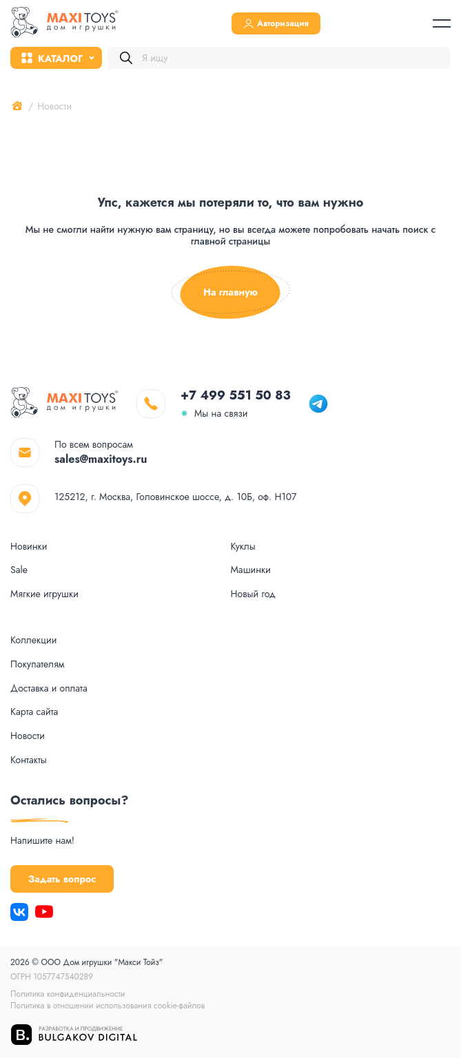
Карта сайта (34, 712)
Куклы (243, 546)
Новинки (28, 546)
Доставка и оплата (49, 688)
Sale (19, 570)
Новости (27, 736)
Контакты (28, 760)
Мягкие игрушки (44, 594)
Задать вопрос (62, 879)
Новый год (253, 594)
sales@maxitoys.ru (100, 459)
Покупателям (37, 664)
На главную (230, 292)
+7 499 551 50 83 (236, 395)
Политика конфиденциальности (67, 994)
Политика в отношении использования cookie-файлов (107, 1005)
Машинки (251, 570)
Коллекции (33, 640)
